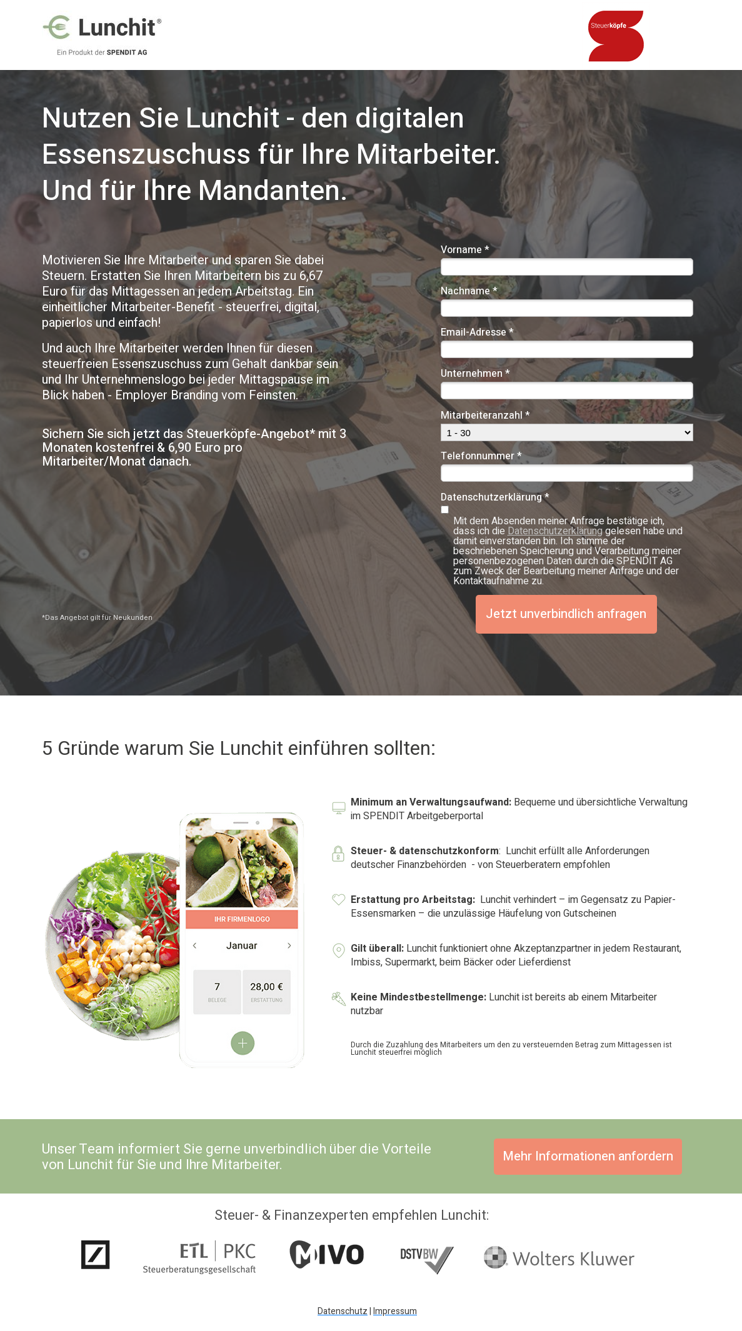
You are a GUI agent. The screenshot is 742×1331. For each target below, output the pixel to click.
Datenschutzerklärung (555, 531)
